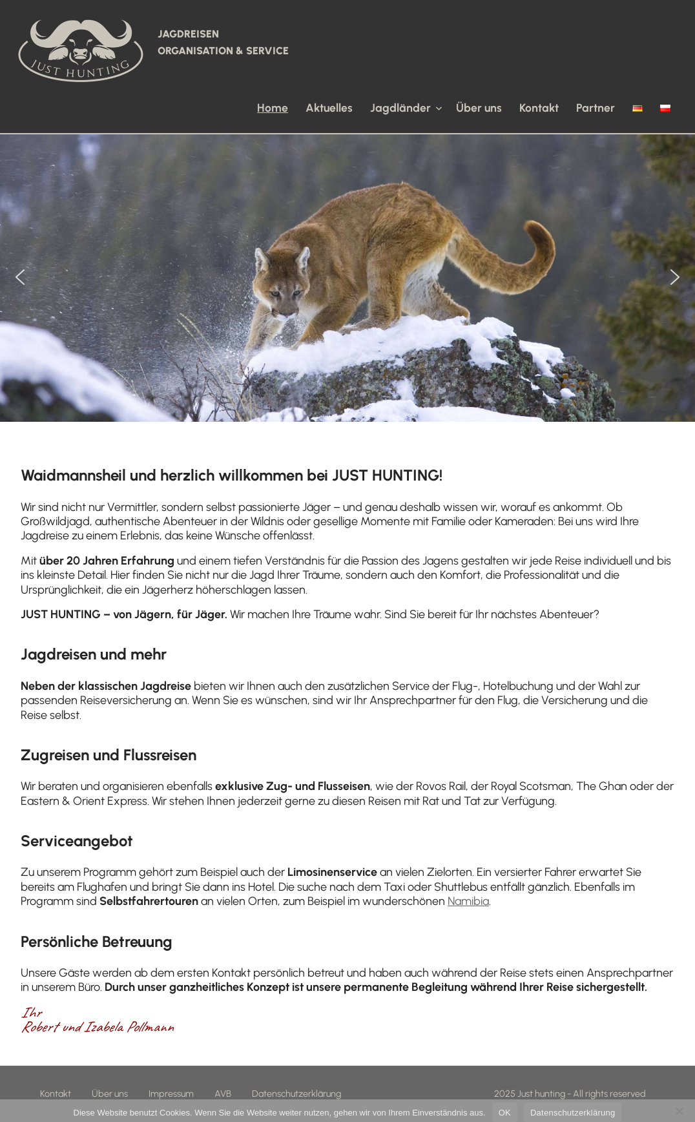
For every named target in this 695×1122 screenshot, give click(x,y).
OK (505, 1112)
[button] (20, 277)
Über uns (479, 107)
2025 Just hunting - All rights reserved (570, 1093)
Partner (595, 107)
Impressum (171, 1093)
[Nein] (678, 1111)
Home (272, 107)
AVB (222, 1093)
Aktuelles (329, 107)
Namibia (468, 901)
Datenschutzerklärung (296, 1093)
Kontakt (539, 107)
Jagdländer (406, 107)
